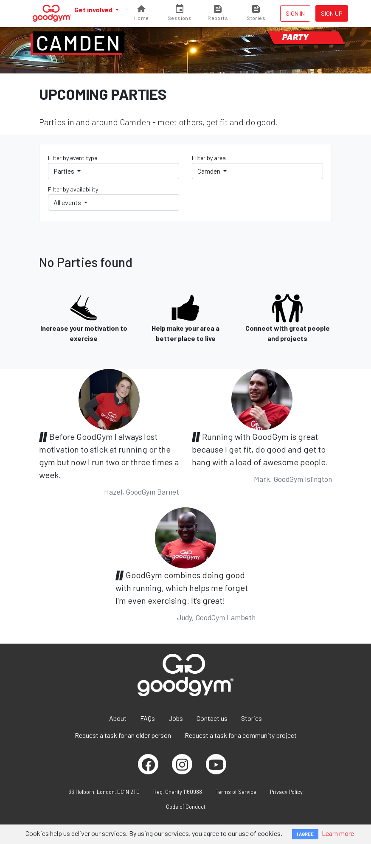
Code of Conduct (185, 806)
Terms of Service (236, 791)
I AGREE (305, 834)
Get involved (94, 10)
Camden (78, 42)
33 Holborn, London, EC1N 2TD (104, 791)
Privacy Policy (286, 791)
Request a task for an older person (123, 735)
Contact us (212, 718)
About (117, 718)
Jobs (176, 718)
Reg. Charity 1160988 (177, 791)
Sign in (295, 13)
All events (67, 202)
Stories (251, 718)
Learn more (338, 833)
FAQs (147, 718)
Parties (64, 171)
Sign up (332, 13)
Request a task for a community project (241, 735)
